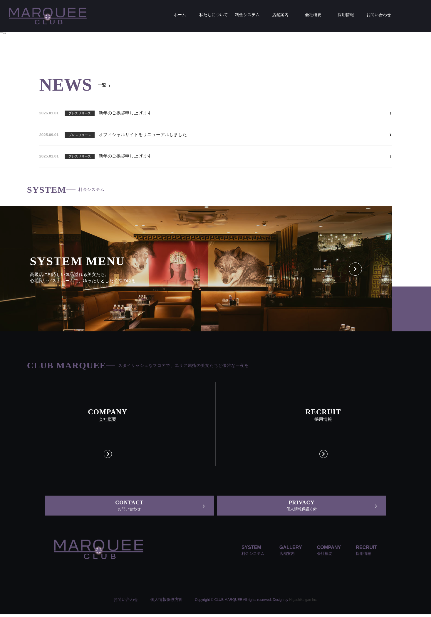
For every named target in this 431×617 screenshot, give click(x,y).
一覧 (103, 85)
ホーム (33, 92)
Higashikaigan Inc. (303, 602)
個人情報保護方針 (166, 602)
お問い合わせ (125, 602)
